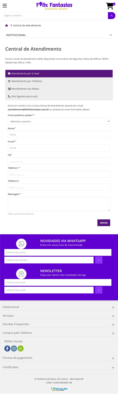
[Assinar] (98, 260)
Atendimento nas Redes (23, 88)
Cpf (9, 154)
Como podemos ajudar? (21, 115)
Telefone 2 (13, 180)
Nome (12, 128)
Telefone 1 (14, 167)
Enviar (103, 222)
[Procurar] (111, 15)
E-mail (12, 141)
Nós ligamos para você (23, 96)
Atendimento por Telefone (25, 81)
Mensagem (14, 194)
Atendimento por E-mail (23, 73)
